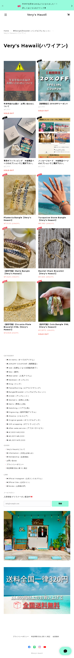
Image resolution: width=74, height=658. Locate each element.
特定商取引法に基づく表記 (17, 468)
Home (6, 31)
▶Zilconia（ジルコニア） (18, 416)
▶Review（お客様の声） (17, 486)
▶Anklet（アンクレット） (18, 396)
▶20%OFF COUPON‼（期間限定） (22, 364)
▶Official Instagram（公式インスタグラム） (25, 479)
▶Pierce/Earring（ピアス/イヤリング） (24, 388)
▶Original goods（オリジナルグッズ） (24, 420)
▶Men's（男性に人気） (17, 404)
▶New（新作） (13, 372)
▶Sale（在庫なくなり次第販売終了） (22, 368)
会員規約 (56, 636)
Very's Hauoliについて (16, 449)
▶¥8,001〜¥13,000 (16, 440)
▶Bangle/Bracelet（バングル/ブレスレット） (32, 31)
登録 (60, 504)
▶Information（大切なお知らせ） (20, 453)
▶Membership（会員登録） (18, 457)
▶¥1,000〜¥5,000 (16, 432)
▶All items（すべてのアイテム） (21, 360)
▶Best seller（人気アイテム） (20, 376)
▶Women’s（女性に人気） (18, 400)
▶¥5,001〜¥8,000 (15, 436)
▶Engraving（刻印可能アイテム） (22, 412)
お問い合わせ (12, 461)
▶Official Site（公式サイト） (19, 482)
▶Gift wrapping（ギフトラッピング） (24, 424)
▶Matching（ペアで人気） (19, 408)
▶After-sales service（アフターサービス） (25, 428)
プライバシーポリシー (15, 464)
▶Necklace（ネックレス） (18, 380)
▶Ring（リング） (14, 384)
